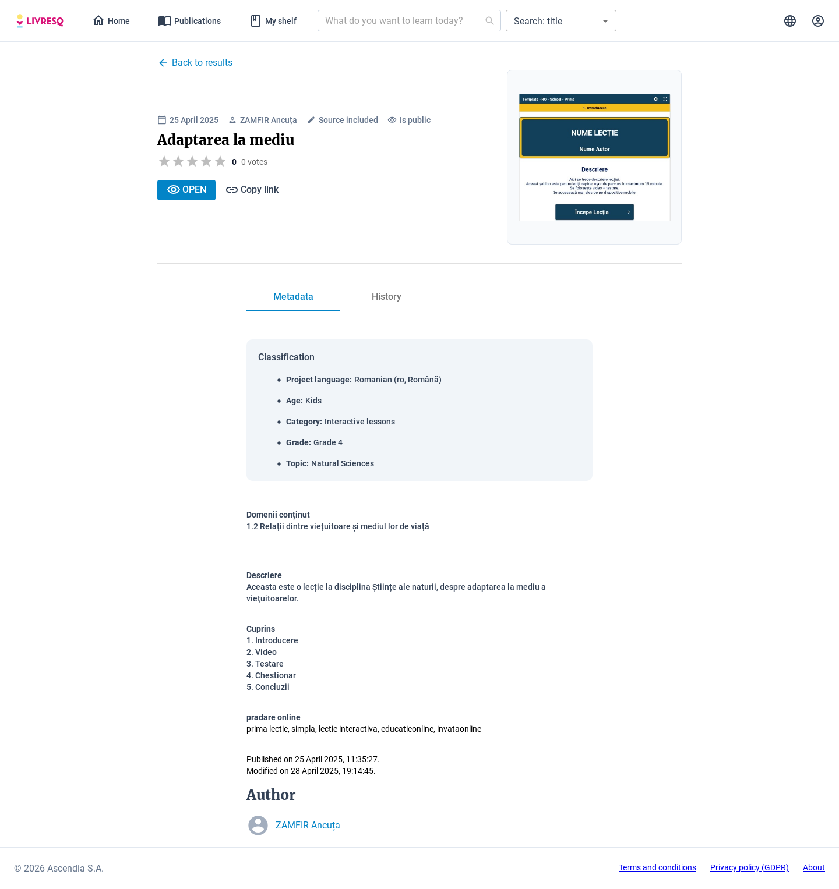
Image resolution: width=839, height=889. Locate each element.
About (814, 867)
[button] (561, 20)
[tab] (39, 21)
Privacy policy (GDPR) (749, 867)
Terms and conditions (657, 867)
